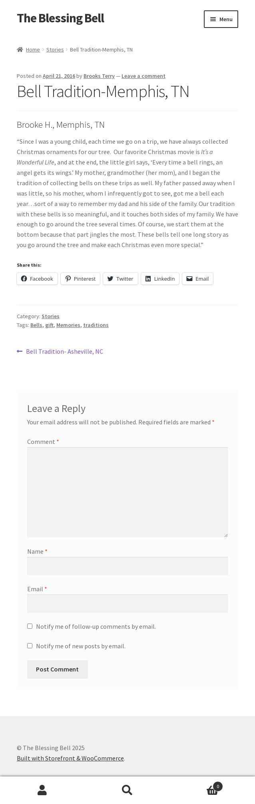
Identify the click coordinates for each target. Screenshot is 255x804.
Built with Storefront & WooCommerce (70, 758)
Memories (68, 325)
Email (37, 589)
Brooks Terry (99, 75)
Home (33, 49)
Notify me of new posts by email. (81, 646)
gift (49, 325)
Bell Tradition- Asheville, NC (64, 352)
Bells (36, 325)
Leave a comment (143, 75)
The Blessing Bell (60, 18)
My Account (42, 790)
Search (127, 790)
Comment (43, 442)
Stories (55, 49)
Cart (196, 785)
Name (37, 551)
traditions (96, 325)
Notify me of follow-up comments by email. (96, 626)
